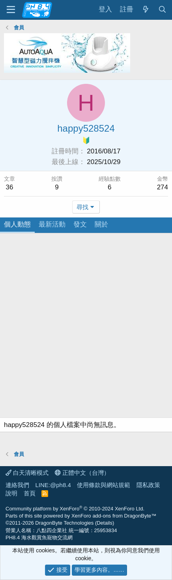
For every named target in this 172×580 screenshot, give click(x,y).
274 (162, 187)
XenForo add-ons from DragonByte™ (113, 516)
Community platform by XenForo (75, 509)
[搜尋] (162, 10)
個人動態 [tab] (17, 224)
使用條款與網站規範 (103, 485)
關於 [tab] (101, 224)
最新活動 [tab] (52, 224)
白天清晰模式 (27, 472)
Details (104, 523)
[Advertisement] (86, 327)
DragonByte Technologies (64, 523)
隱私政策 (148, 485)
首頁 (30, 493)
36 (9, 187)
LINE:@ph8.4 (53, 485)
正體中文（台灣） (82, 472)
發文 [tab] (80, 224)
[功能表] (11, 10)
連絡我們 (17, 485)
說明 (11, 493)
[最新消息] (145, 10)
